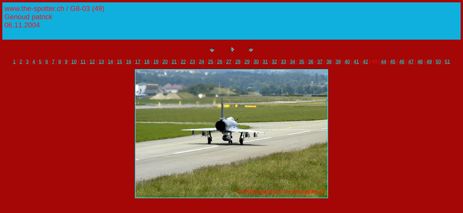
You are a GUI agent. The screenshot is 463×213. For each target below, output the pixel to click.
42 (365, 61)
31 (265, 61)
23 (192, 61)
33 (283, 61)
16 (128, 61)
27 (228, 61)
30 (256, 61)
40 (347, 61)
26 (219, 61)
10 (74, 61)
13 (101, 61)
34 (292, 61)
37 (319, 61)
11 (83, 61)
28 (238, 61)
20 (165, 61)
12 (92, 61)
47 (411, 61)
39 (338, 61)
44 (383, 61)
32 (274, 61)
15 (119, 61)
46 (402, 61)
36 (311, 61)
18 (146, 61)
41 (356, 61)
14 (110, 61)
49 (429, 61)
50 (438, 61)
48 (420, 61)
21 (174, 61)
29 (247, 61)
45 (392, 61)
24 (201, 61)
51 (447, 61)
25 (210, 61)
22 (183, 61)
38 (329, 61)
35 (301, 61)
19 (156, 61)
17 (138, 61)
